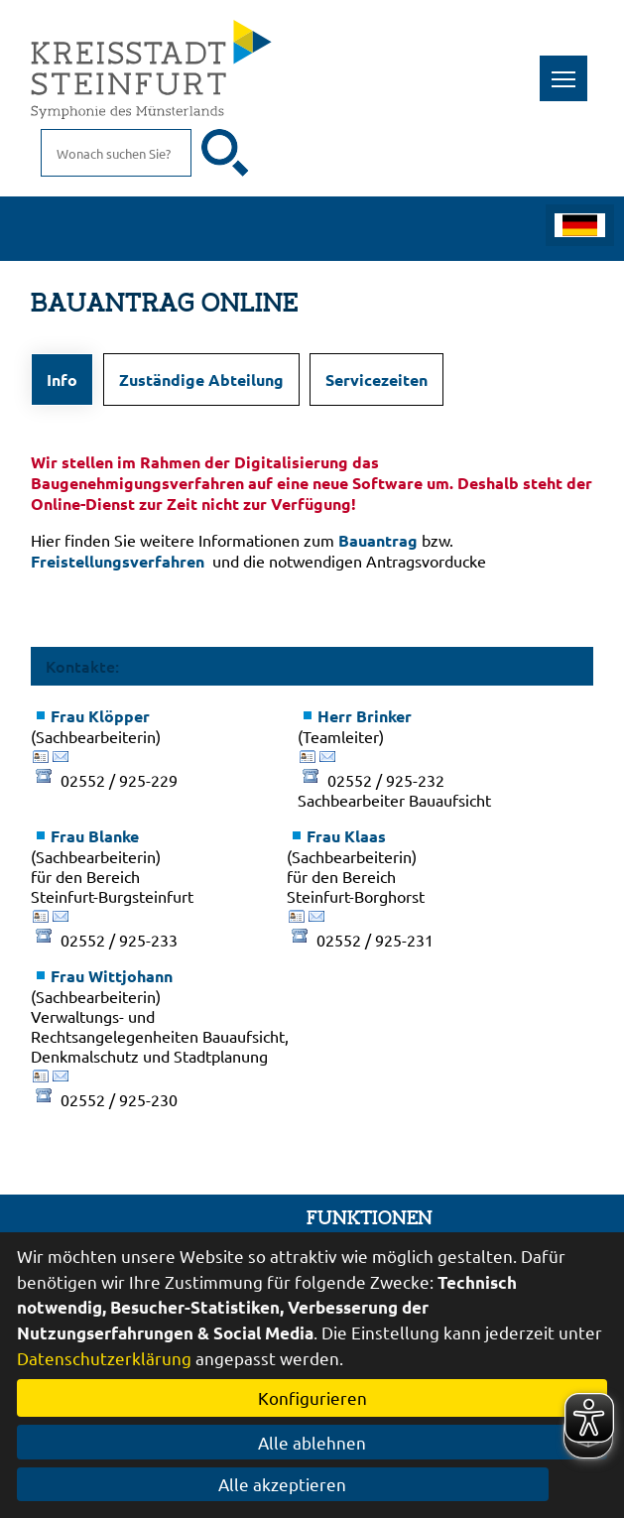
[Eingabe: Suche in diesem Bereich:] (116, 153)
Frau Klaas (346, 835)
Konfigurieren (312, 1397)
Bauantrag (378, 540)
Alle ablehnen (312, 1442)
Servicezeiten (376, 379)
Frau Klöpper (100, 715)
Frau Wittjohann (112, 975)
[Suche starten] (225, 153)
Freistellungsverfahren (117, 561)
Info (62, 379)
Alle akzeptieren (312, 1483)
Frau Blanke (95, 835)
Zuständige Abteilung (201, 379)
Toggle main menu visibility (570, 68)
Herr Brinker (364, 715)
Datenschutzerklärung (104, 1357)
